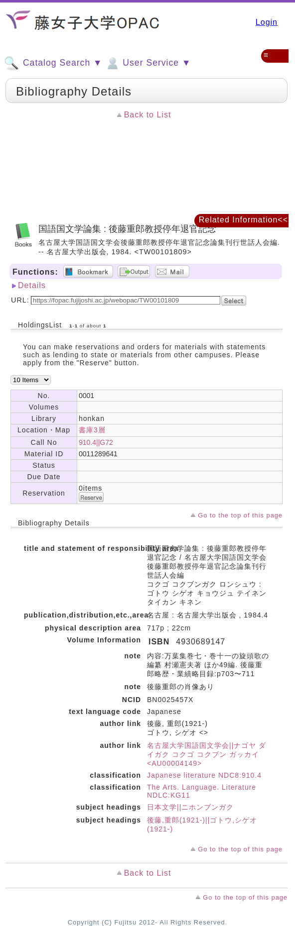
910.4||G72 (96, 442)
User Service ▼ (148, 63)
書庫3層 (92, 430)
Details (32, 285)
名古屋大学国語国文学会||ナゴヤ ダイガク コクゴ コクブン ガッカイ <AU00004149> (206, 754)
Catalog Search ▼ (53, 63)
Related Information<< (243, 219)
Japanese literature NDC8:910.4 (204, 775)
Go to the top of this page (240, 515)
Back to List (147, 114)
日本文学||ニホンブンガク (190, 807)
